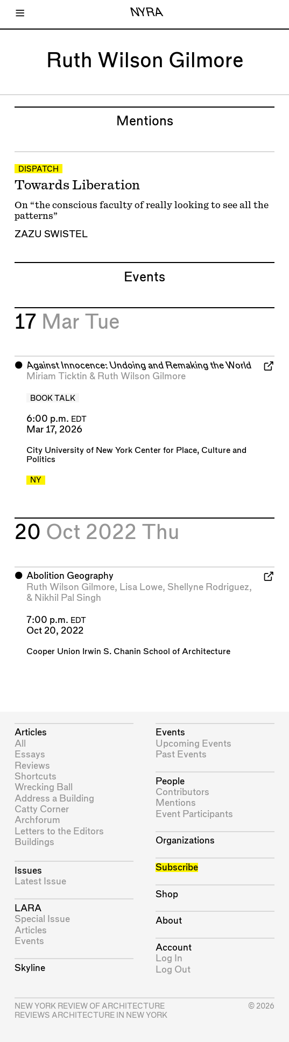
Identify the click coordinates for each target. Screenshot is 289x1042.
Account (174, 947)
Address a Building (54, 798)
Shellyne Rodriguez (208, 587)
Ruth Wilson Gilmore (141, 376)
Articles (31, 732)
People (170, 781)
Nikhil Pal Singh (67, 597)
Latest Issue (40, 881)
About (169, 920)
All (20, 743)
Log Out (173, 969)
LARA (28, 908)
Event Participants (194, 814)
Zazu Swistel (51, 234)
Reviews (32, 765)
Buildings (34, 842)
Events (29, 941)
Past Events (181, 754)
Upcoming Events (193, 743)
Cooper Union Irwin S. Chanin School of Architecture (128, 652)
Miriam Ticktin (56, 376)
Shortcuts (36, 776)
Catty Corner (42, 809)
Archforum (37, 820)
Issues (28, 870)
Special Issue (42, 919)
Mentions (176, 802)
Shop (167, 894)
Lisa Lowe (141, 587)
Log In (169, 958)
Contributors (182, 792)
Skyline (30, 968)
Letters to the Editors (59, 831)
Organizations (185, 840)
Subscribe (177, 867)
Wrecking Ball (44, 787)
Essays (30, 754)
